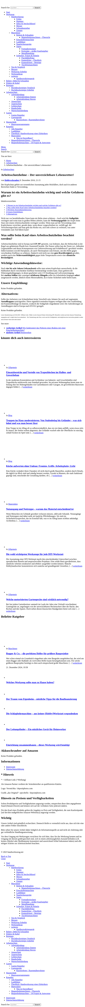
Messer (19, 26)
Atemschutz (16, 101)
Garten (9, 113)
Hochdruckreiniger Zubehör (22, 90)
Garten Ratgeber (18, 115)
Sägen (18, 46)
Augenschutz (16, 104)
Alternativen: (11, 214)
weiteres (14, 76)
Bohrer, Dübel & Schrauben (17, 81)
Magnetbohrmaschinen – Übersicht (35, 37)
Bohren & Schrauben (25, 35)
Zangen (19, 30)
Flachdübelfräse (27, 58)
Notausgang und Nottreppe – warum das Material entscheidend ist (40, 509)
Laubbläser (20, 42)
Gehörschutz (16, 106)
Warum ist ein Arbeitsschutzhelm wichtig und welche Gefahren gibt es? (33, 205)
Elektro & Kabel (13, 83)
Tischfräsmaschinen (29, 65)
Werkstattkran (17, 74)
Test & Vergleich (18, 67)
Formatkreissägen (28, 49)
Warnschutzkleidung (19, 111)
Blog (10, 415)
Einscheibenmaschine (25, 40)
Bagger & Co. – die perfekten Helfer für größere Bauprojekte (37, 653)
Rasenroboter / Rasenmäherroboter (30, 120)
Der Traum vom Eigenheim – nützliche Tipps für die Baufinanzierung (41, 699)
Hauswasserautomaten (20, 124)
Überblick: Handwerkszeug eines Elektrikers (29, 133)
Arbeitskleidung (17, 94)
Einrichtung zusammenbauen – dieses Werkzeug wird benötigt (38, 745)
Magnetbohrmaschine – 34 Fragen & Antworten (30, 143)
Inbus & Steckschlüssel (25, 24)
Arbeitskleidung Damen (26, 97)
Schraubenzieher (23, 28)
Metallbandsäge (27, 53)
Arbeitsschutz (11, 92)
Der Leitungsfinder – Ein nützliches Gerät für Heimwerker (36, 729)
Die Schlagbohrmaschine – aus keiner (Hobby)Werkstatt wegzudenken (42, 713)
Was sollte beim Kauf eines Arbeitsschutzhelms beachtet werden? (31, 208)
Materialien (16, 136)
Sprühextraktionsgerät (25, 78)
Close (3, 859)
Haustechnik (11, 122)
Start (8, 12)
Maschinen (15, 33)
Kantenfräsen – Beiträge (31, 62)
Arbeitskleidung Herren (26, 99)
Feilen (18, 19)
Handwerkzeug (17, 17)
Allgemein (12, 367)
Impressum (10, 767)
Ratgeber (10, 127)
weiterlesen (27, 387)
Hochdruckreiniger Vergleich (23, 88)
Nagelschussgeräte (23, 44)
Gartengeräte (16, 117)
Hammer (19, 21)
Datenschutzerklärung (15, 769)
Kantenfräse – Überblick (31, 60)
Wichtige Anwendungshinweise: (19, 210)
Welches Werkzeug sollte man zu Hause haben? (30, 682)
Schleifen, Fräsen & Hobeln (27, 56)
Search (37, 8)
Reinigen (10, 85)
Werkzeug (10, 14)
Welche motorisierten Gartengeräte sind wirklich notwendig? (37, 599)
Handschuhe (16, 108)
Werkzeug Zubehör (19, 72)
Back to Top (6, 856)
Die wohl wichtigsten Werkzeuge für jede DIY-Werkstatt (34, 554)
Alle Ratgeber (17, 129)
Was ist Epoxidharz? (24, 138)
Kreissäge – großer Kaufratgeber (34, 51)
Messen (14, 69)
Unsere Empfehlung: (14, 212)
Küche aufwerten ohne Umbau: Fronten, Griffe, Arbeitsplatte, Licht (40, 466)
